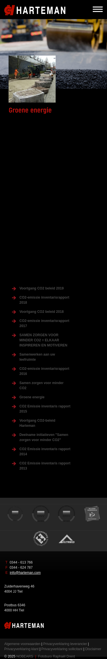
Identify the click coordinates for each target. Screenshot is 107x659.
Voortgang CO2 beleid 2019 (41, 288)
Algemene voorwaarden (22, 644)
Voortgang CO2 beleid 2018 (41, 312)
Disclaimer (93, 649)
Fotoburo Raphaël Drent (56, 656)
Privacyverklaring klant (21, 649)
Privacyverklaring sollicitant (61, 649)
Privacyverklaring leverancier (65, 644)
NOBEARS (24, 656)
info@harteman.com (25, 573)
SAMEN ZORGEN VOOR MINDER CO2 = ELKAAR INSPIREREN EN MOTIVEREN (43, 340)
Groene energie (32, 397)
